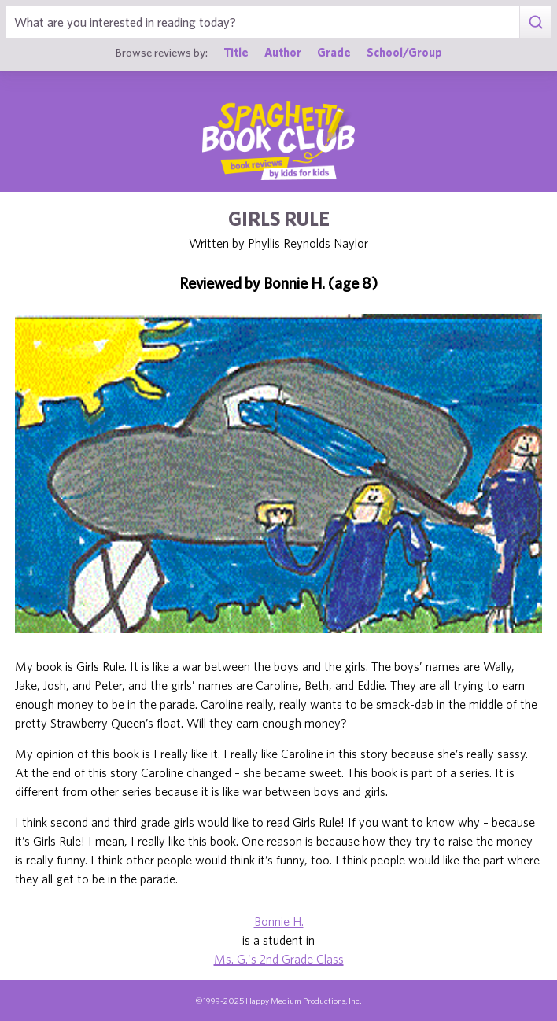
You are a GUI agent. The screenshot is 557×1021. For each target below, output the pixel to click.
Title (236, 52)
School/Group (404, 52)
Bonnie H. (279, 921)
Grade (334, 52)
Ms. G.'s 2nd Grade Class (279, 959)
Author (282, 52)
